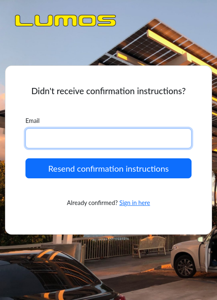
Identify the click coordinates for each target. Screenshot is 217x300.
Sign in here (134, 202)
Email (32, 120)
